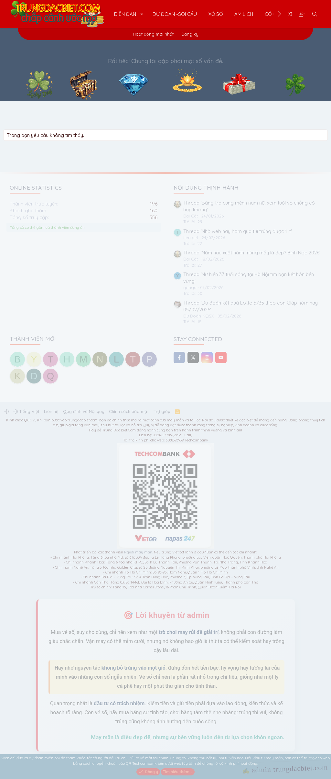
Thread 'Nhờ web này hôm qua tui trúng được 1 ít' (237, 231)
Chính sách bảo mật (129, 411)
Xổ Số (215, 14)
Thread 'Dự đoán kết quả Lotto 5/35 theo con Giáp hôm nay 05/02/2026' (250, 306)
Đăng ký (189, 34)
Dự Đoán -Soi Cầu (175, 14)
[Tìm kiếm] (314, 14)
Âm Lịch (243, 14)
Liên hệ (51, 411)
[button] (142, 14)
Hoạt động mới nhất (153, 34)
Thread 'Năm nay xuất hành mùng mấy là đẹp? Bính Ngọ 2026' (251, 253)
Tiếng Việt (26, 411)
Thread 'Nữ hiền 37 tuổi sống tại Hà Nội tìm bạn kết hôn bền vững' (248, 277)
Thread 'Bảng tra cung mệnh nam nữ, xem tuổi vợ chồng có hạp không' (249, 206)
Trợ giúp (162, 411)
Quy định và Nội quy (83, 411)
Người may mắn (138, 552)
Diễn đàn (125, 14)
